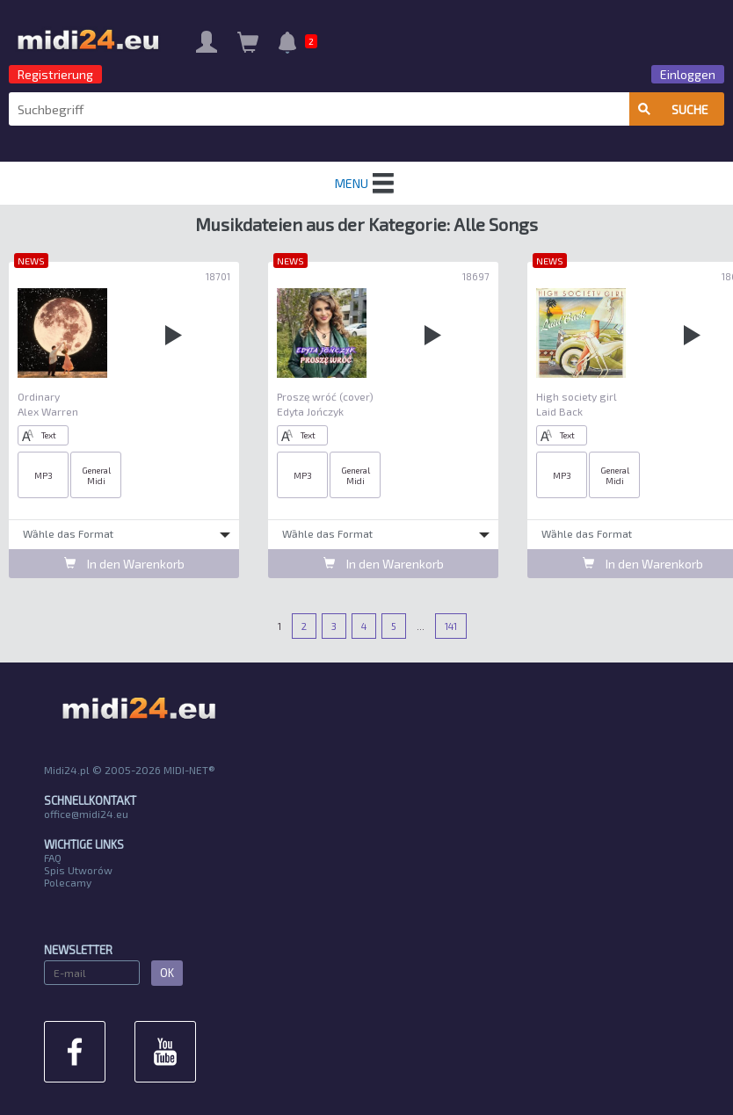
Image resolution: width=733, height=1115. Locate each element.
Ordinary (39, 396)
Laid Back (559, 411)
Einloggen (687, 74)
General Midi (96, 475)
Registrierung (55, 74)
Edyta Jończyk (310, 411)
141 (451, 626)
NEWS (31, 260)
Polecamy (67, 882)
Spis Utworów (78, 870)
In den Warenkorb (124, 563)
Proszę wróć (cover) (325, 396)
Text (39, 435)
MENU (366, 183)
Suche (673, 109)
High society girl (576, 396)
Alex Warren (48, 411)
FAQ (53, 857)
